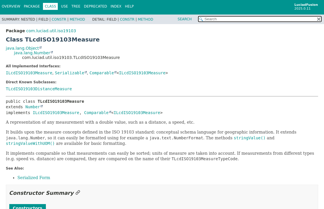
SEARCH (185, 19)
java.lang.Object (22, 48)
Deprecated (95, 6)
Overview (11, 6)
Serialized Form (33, 177)
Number (32, 107)
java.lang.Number (32, 53)
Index (116, 6)
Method (77, 19)
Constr (59, 19)
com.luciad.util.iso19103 (51, 30)
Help (129, 6)
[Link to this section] (77, 193)
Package (32, 6)
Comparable (101, 73)
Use (64, 6)
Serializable (69, 73)
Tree (75, 6)
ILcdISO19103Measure (29, 73)
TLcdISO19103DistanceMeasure (39, 89)
